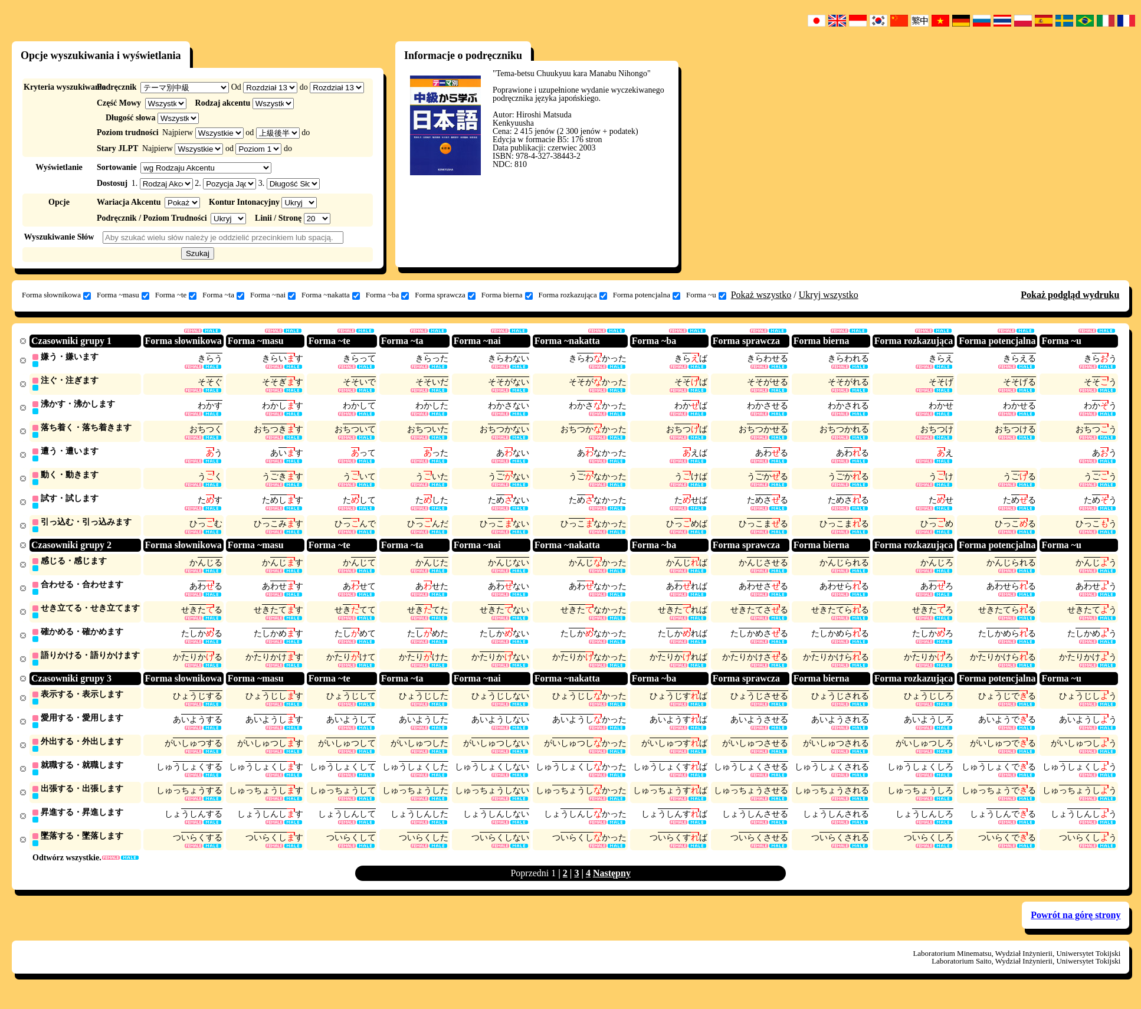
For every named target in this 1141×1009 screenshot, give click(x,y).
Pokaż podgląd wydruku (1070, 295)
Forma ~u (706, 295)
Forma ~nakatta (330, 295)
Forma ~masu (123, 295)
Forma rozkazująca (573, 295)
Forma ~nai (273, 295)
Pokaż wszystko (761, 295)
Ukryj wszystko (828, 295)
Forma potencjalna (646, 295)
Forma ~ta (223, 295)
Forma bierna (507, 295)
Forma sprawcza (445, 295)
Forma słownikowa (56, 295)
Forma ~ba (387, 295)
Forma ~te (176, 295)
